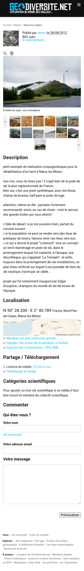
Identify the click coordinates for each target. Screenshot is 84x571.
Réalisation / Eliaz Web (27, 562)
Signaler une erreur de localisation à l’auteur (37, 343)
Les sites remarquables (59, 544)
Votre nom (10, 423)
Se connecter (12, 434)
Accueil (7, 25)
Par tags (39, 540)
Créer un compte (38, 534)
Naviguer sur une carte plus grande (31, 338)
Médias (17, 25)
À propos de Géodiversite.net (33, 554)
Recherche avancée (15, 548)
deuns (41, 33)
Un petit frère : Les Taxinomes (59, 562)
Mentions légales (62, 554)
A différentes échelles (31, 544)
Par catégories (24, 540)
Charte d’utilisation (15, 558)
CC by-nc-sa (42, 367)
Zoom (5, 54)
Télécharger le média (12, 54)
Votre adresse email (17, 444)
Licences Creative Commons (44, 558)
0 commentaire (33, 40)
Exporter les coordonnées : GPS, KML (32, 347)
